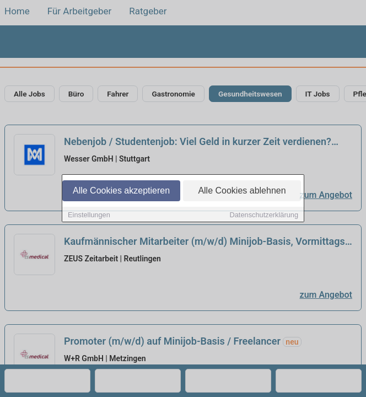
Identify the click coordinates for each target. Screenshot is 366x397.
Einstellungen (89, 215)
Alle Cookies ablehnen (242, 191)
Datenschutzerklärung (264, 215)
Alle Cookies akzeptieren (121, 191)
